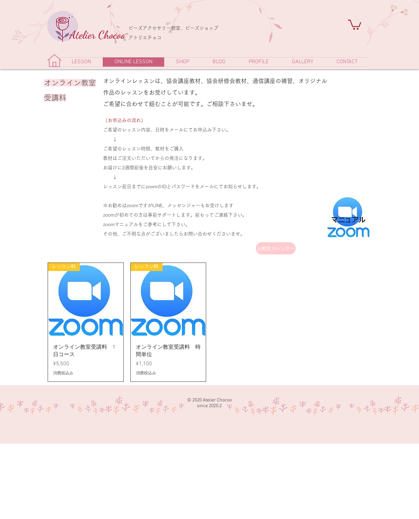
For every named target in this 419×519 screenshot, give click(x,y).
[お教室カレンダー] (276, 248)
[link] (354, 24)
